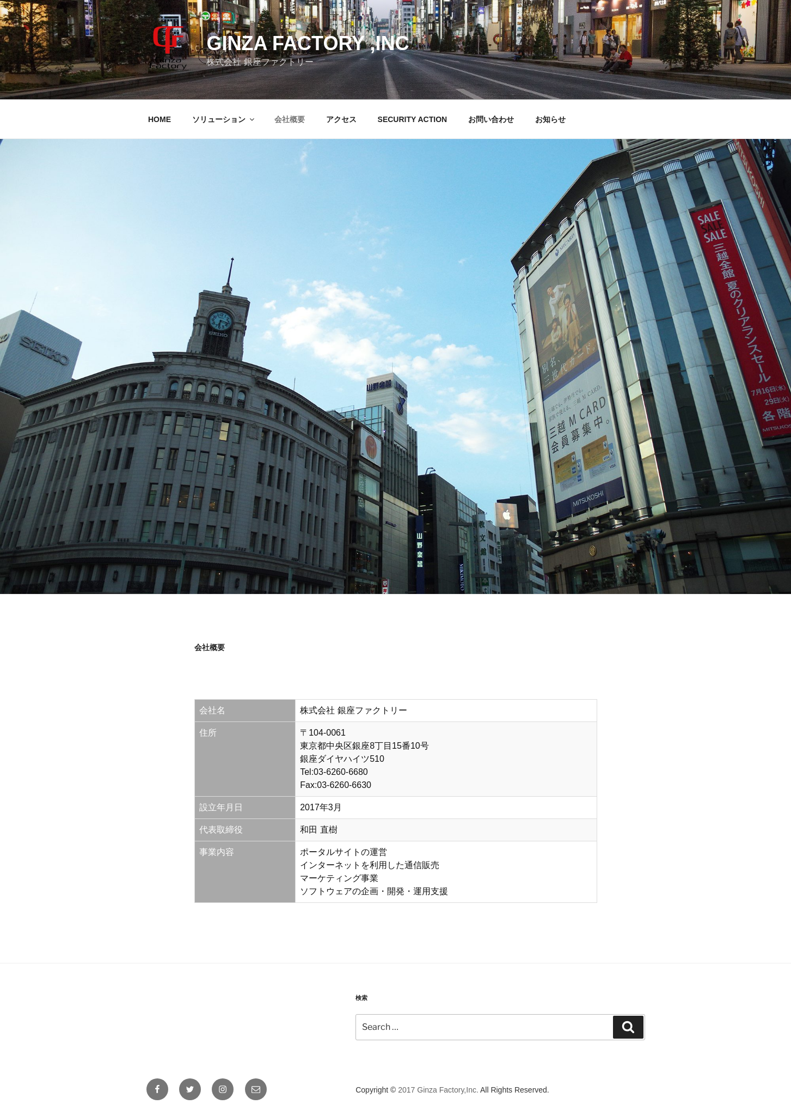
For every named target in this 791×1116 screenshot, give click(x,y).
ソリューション (224, 119)
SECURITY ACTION (412, 119)
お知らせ (550, 119)
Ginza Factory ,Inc (307, 43)
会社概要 (289, 119)
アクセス (341, 119)
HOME (159, 119)
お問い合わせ (491, 119)
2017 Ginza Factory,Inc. (438, 1089)
